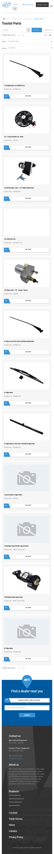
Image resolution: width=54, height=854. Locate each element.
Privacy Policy (16, 837)
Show (4, 41)
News (12, 825)
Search (27, 715)
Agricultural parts (26, 19)
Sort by (4, 48)
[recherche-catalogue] (14, 30)
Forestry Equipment (15, 802)
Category (36, 30)
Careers (13, 831)
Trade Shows (15, 818)
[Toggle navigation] (51, 6)
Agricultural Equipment (16, 798)
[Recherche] (17, 4)
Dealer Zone (42, 5)
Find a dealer (28, 5)
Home (6, 19)
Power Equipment (15, 795)
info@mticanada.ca (16, 758)
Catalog (14, 19)
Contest (13, 812)
